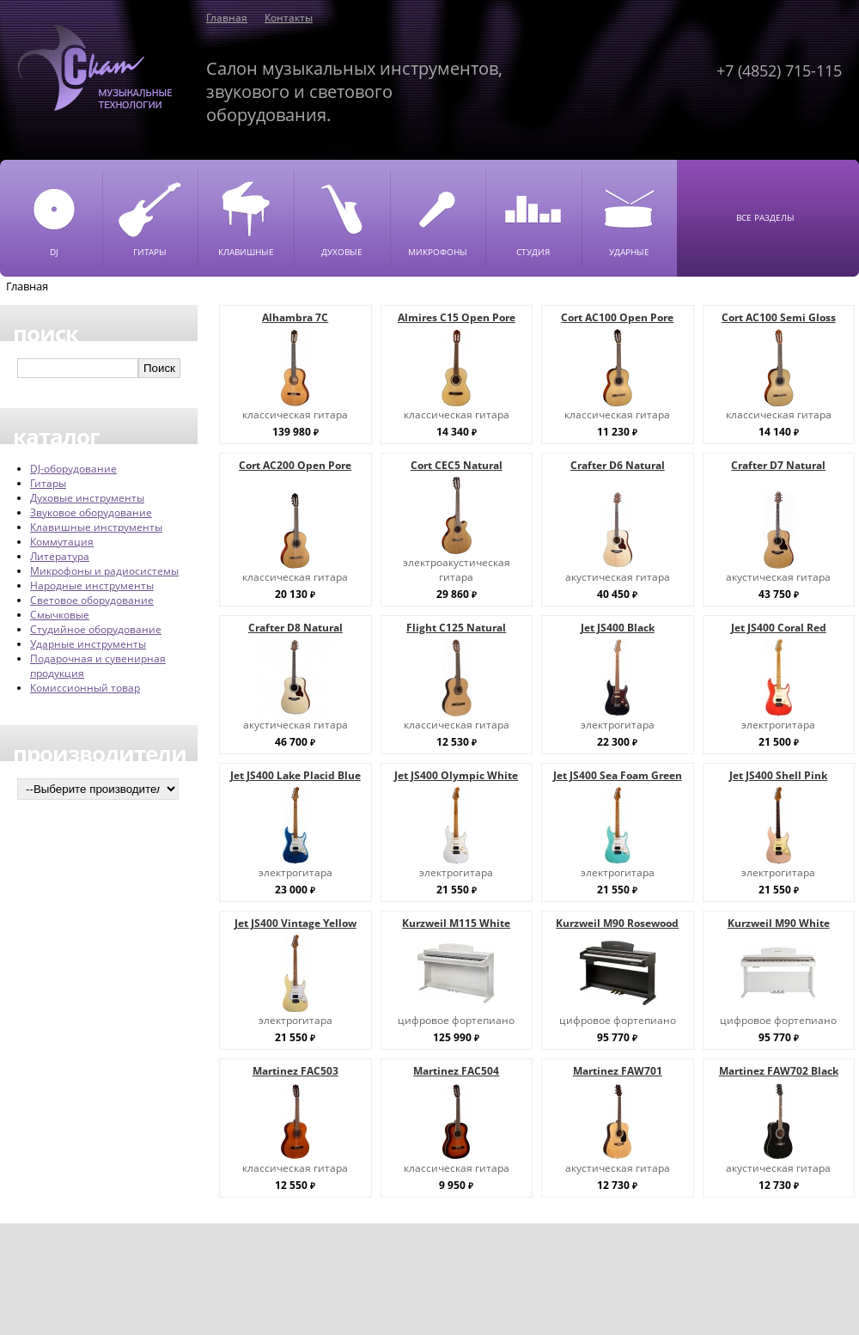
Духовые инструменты (87, 498)
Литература (59, 556)
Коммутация (62, 541)
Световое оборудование (92, 600)
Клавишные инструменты (96, 527)
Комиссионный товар (85, 687)
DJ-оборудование (73, 468)
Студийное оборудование (95, 629)
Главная (226, 17)
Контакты (289, 17)
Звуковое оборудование (91, 512)
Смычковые (59, 614)
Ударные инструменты (88, 644)
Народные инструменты (92, 585)
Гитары (48, 483)
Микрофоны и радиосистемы (104, 571)
